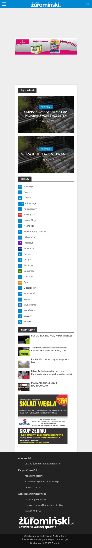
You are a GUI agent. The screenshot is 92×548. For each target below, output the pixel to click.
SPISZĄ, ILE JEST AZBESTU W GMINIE (46, 154)
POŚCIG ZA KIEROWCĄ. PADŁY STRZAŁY (51, 336)
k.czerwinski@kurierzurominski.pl (42, 481)
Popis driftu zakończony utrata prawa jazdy (49, 361)
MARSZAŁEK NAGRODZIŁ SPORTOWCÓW (44, 384)
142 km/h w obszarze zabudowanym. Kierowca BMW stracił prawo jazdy (49, 349)
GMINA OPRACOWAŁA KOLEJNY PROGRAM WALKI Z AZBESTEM (46, 113)
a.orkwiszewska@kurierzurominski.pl (44, 505)
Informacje (46, 107)
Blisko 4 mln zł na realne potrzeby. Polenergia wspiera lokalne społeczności (51, 372)
